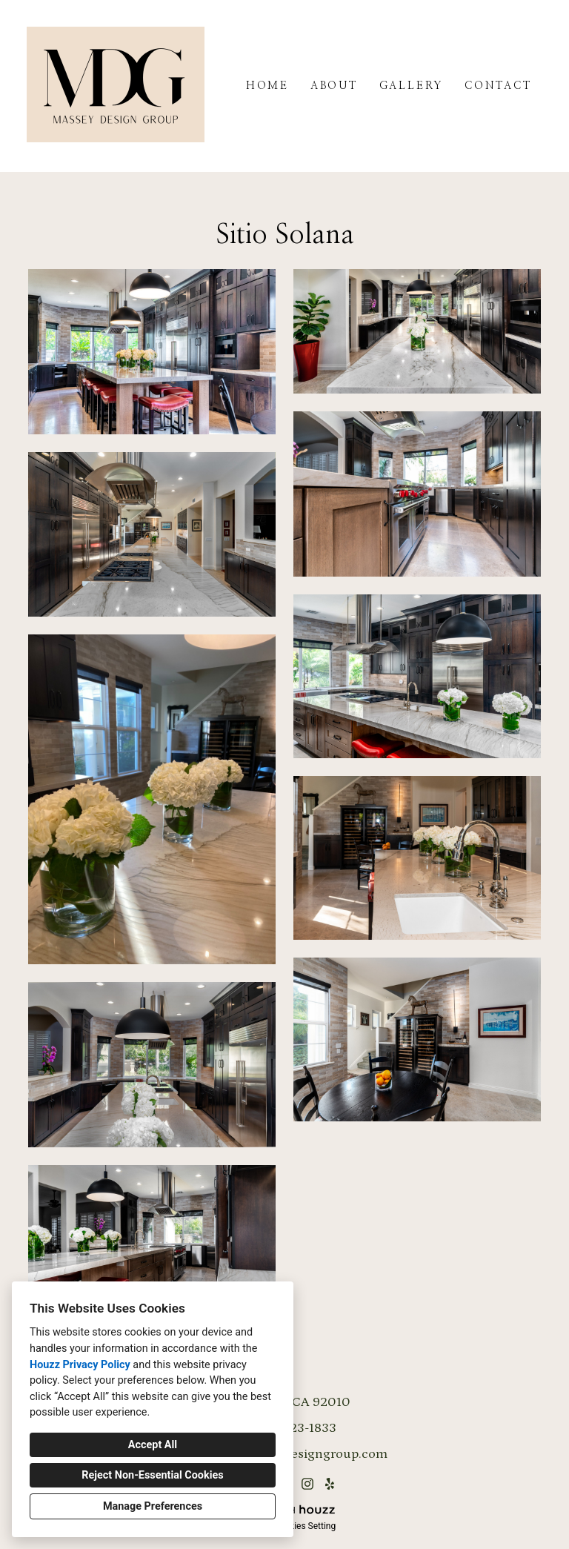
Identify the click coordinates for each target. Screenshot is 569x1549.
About (334, 86)
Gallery (411, 86)
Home (267, 86)
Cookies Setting (305, 1526)
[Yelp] (330, 1483)
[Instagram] (307, 1483)
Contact (498, 86)
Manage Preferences (152, 1506)
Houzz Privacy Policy (80, 1365)
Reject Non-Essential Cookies (152, 1475)
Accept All (152, 1445)
